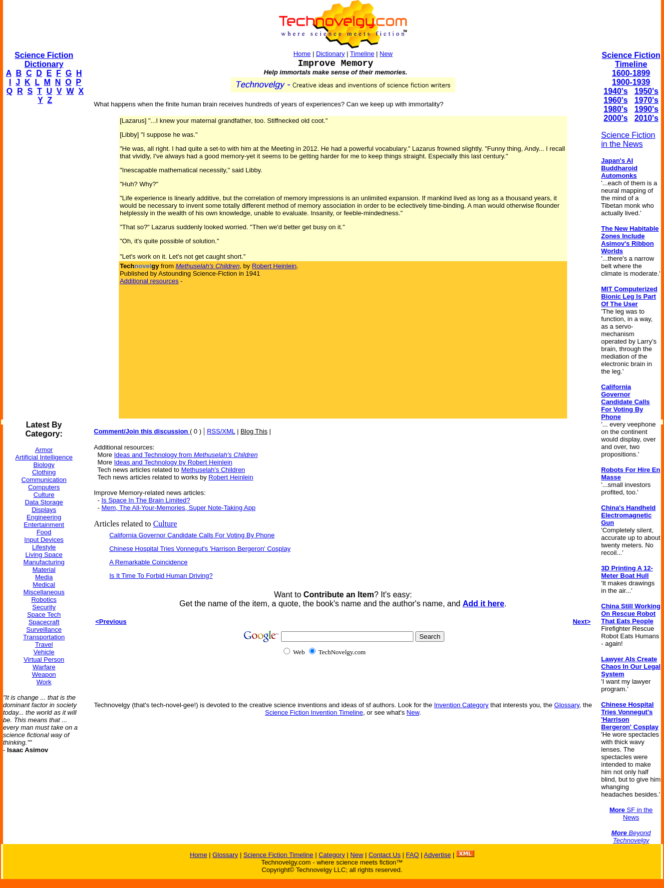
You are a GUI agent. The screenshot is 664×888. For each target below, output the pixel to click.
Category (332, 855)
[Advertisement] (43, 263)
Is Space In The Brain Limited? (145, 500)
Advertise (437, 855)
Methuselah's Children (213, 469)
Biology (44, 464)
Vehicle (43, 652)
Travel (44, 644)
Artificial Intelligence (44, 457)
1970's (647, 100)
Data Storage (44, 502)
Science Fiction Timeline (631, 59)
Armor (43, 449)
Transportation (43, 637)
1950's (647, 91)
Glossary (566, 705)
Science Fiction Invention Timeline (314, 712)
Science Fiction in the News (628, 139)
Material (43, 569)
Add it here (484, 603)
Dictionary (330, 53)
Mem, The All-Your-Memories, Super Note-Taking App (178, 507)
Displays (43, 509)
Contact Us (384, 855)
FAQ (412, 855)
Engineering (43, 517)
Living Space (43, 554)
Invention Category (461, 705)
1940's (616, 91)
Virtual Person (43, 659)
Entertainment (44, 524)
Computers (44, 487)
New (385, 53)
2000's (616, 118)
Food (43, 532)
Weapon (44, 674)
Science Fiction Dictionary (43, 59)
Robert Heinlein (274, 266)
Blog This (254, 431)
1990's (647, 109)
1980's (616, 109)
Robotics (44, 599)
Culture (43, 494)
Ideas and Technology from (186, 454)
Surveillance (44, 629)
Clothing (44, 472)
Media (43, 577)
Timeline (362, 53)
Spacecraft (43, 622)
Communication (43, 479)
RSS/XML (221, 431)
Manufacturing (43, 562)
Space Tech (44, 614)
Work (43, 682)
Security (44, 607)
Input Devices (44, 539)
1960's (616, 100)
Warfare (43, 667)
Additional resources (149, 281)
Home (302, 53)
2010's (647, 118)
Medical (44, 584)
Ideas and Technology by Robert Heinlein (173, 462)
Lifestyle (44, 547)
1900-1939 (631, 82)
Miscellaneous (43, 592)
